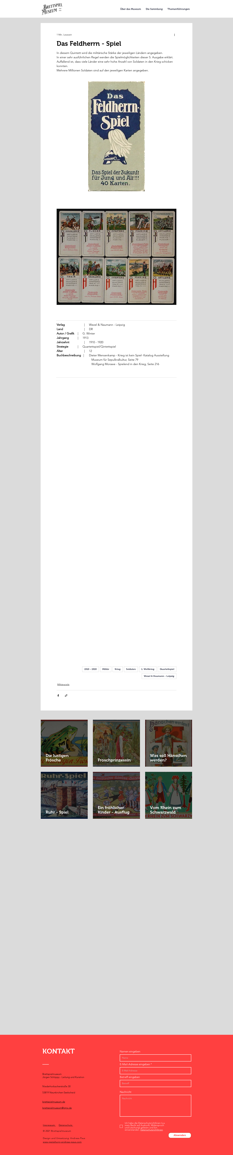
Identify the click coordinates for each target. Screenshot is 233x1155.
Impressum (49, 1125)
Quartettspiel (167, 669)
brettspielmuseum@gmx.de (57, 1107)
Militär (105, 669)
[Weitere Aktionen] (174, 35)
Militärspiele (63, 684)
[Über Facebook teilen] (58, 695)
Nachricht (125, 1092)
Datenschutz (66, 1125)
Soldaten (131, 669)
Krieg (118, 669)
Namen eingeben (130, 1051)
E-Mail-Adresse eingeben (135, 1064)
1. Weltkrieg (147, 669)
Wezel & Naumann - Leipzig (159, 676)
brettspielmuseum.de (53, 1101)
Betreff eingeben (130, 1077)
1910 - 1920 (90, 669)
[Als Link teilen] (66, 695)
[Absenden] (179, 1135)
